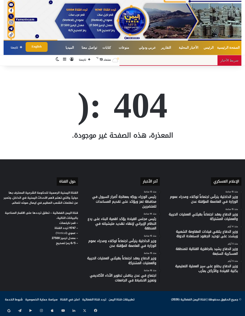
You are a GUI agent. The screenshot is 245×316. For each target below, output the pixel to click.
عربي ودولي (147, 47)
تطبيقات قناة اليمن (121, 299)
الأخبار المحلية (188, 47)
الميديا (70, 47)
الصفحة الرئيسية (228, 47)
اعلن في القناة (70, 299)
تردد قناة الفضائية (94, 299)
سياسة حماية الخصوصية (41, 299)
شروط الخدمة (14, 299)
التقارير (166, 47)
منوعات (124, 47)
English (37, 46)
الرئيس (209, 47)
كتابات (106, 47)
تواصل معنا (89, 47)
